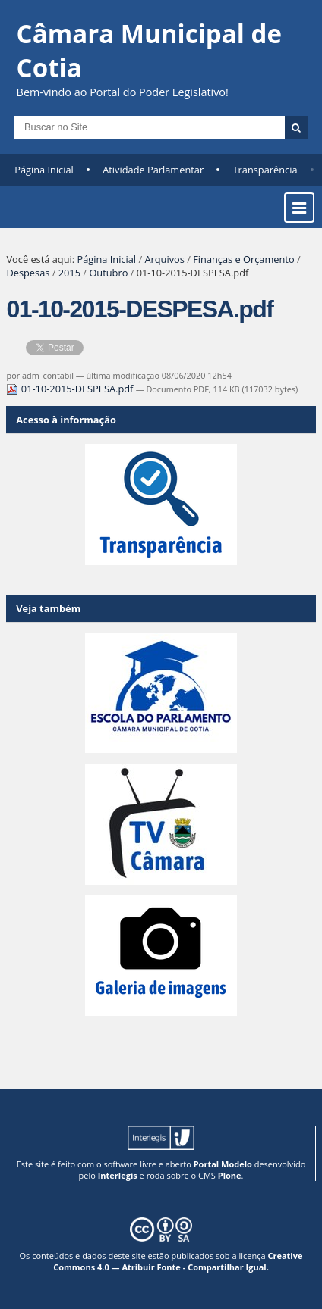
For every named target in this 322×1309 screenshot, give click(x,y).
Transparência (265, 170)
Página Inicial (44, 170)
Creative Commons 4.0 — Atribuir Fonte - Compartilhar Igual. (177, 1261)
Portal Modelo (223, 1164)
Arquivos (164, 259)
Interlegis (117, 1175)
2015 (69, 273)
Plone (230, 1175)
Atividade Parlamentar (153, 170)
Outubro (108, 273)
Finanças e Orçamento (243, 259)
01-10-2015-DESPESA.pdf (70, 388)
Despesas (27, 273)
